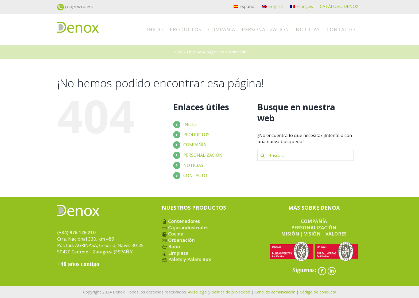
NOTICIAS (193, 165)
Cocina (173, 234)
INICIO (190, 124)
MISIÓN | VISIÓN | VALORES (314, 234)
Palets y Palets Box (186, 259)
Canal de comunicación (275, 292)
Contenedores (181, 221)
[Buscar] (262, 155)
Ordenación (178, 240)
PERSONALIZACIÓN (203, 155)
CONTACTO (195, 175)
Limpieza (175, 253)
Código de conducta (318, 292)
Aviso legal (197, 292)
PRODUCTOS (196, 135)
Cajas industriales (185, 228)
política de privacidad (231, 292)
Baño (171, 247)
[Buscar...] (305, 155)
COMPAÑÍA (194, 145)
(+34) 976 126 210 (78, 7)
